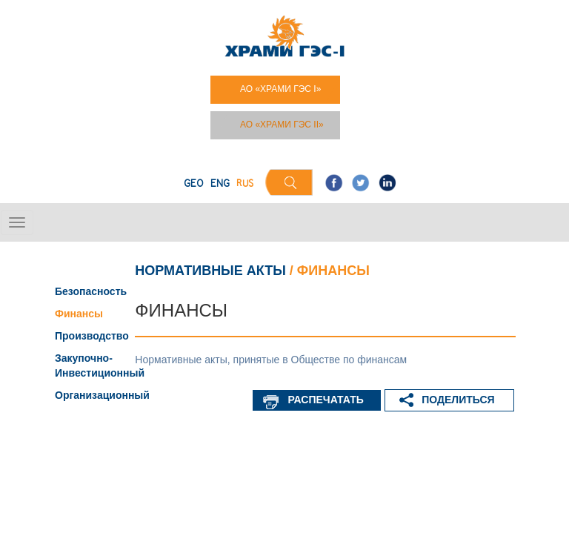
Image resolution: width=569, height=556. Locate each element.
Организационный (102, 395)
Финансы (79, 314)
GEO (194, 184)
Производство (92, 336)
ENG (220, 184)
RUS (244, 184)
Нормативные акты (210, 270)
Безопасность (91, 291)
